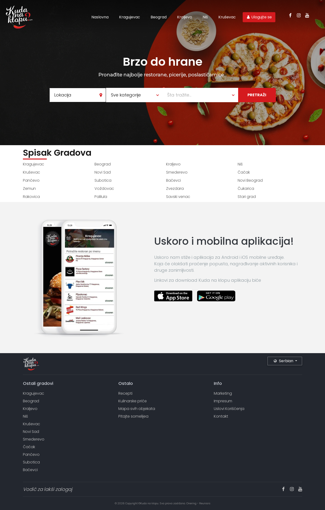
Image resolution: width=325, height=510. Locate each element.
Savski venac (178, 196)
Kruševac (227, 17)
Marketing (223, 393)
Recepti (125, 393)
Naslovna (100, 17)
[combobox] (77, 95)
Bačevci (173, 180)
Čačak (244, 172)
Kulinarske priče (132, 401)
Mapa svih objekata (136, 408)
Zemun (29, 188)
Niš (205, 17)
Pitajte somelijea (133, 416)
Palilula (100, 196)
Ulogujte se (259, 17)
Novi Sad (102, 172)
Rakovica (31, 196)
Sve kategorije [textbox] (126, 95)
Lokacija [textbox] (62, 95)
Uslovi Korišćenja (229, 408)
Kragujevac (129, 17)
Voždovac (104, 188)
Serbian (284, 361)
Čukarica (246, 188)
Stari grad (247, 196)
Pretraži (256, 95)
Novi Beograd (250, 180)
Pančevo (31, 180)
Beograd (159, 17)
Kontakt (221, 416)
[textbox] (202, 95)
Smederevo (177, 172)
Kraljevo (184, 17)
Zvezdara (175, 188)
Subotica (102, 180)
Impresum (223, 401)
